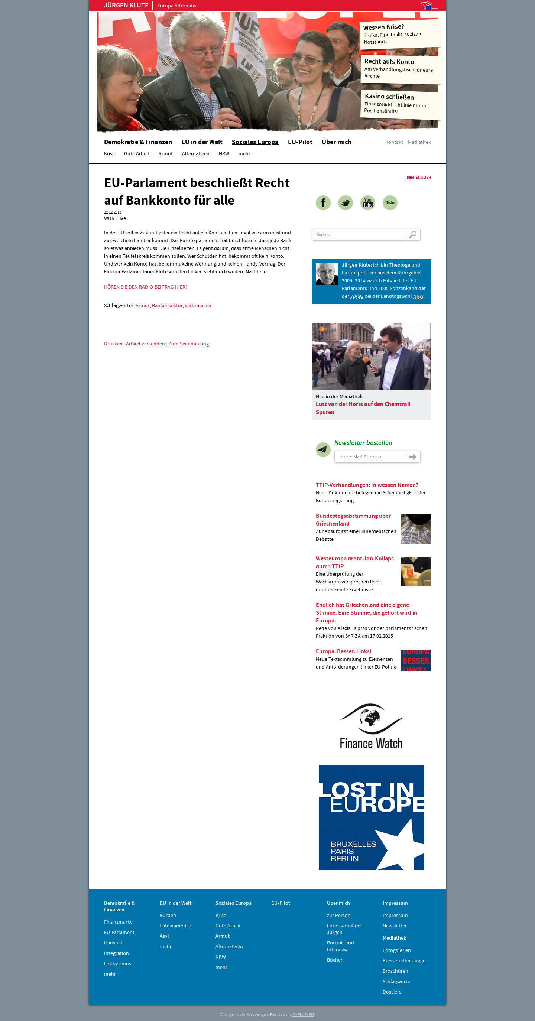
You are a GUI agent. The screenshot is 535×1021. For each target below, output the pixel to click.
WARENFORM (303, 1014)
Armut (143, 305)
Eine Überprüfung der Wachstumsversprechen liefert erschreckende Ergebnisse (373, 574)
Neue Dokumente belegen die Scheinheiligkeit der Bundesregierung (373, 492)
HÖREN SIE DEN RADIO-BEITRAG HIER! (145, 287)
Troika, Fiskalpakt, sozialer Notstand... (400, 33)
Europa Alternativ (150, 6)
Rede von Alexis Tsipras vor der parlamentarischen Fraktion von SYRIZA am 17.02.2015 (373, 620)
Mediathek (419, 142)
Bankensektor (167, 305)
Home (191, 68)
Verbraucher (198, 305)
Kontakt (394, 142)
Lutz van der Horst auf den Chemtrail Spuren (363, 408)
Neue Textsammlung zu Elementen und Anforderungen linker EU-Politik (373, 659)
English (423, 177)
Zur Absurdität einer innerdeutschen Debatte (373, 527)
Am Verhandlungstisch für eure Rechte (401, 68)
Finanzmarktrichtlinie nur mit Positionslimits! (401, 103)
